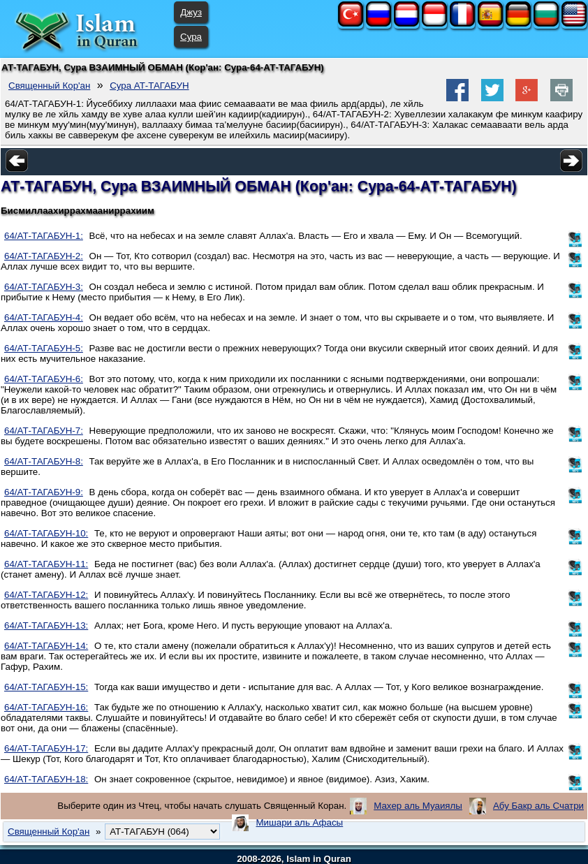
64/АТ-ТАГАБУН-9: (43, 492)
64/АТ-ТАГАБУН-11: (46, 564)
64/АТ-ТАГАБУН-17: (46, 748)
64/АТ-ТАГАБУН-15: (46, 687)
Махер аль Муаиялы (418, 805)
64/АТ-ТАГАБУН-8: (43, 461)
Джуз (191, 12)
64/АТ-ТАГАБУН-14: (46, 645)
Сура (191, 36)
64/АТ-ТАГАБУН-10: (46, 533)
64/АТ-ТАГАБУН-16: (46, 707)
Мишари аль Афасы (299, 822)
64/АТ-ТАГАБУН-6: (43, 379)
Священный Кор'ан (49, 85)
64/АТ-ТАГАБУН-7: (43, 430)
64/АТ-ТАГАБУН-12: (46, 595)
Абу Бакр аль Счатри (538, 805)
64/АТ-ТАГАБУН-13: (46, 625)
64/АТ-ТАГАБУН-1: (43, 235)
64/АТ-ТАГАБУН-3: (43, 286)
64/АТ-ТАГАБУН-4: (43, 317)
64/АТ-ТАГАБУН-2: (43, 256)
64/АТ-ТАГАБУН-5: (43, 348)
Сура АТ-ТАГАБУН (149, 85)
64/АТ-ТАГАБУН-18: (46, 779)
